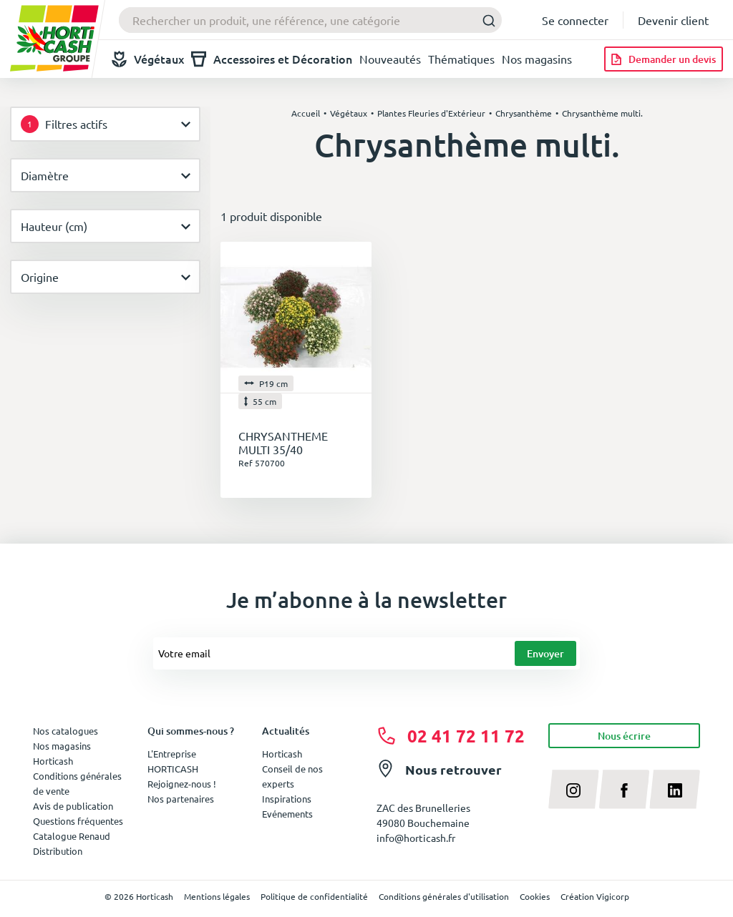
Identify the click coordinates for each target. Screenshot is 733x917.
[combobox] (310, 20)
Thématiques (461, 59)
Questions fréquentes (78, 821)
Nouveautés (390, 59)
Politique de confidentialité (314, 896)
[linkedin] (674, 789)
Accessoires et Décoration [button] (271, 59)
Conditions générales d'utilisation (444, 896)
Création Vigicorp (594, 896)
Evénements (287, 814)
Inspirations (286, 799)
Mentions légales (217, 896)
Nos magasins (537, 59)
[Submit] (485, 20)
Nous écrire (624, 735)
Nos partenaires (180, 799)
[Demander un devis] (663, 59)
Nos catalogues (65, 731)
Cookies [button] (535, 896)
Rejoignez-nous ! (181, 784)
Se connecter (575, 20)
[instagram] (573, 789)
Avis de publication (73, 806)
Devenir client (673, 20)
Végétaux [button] (148, 59)
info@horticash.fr (416, 837)
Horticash (282, 753)
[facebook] (624, 789)
